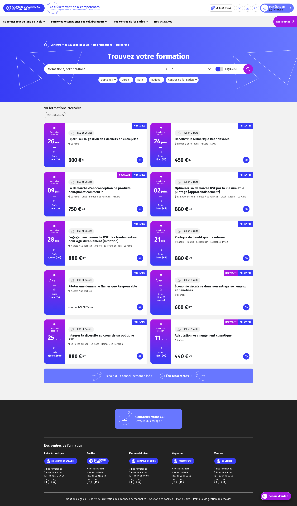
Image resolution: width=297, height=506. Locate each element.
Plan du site (183, 499)
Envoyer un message (148, 420)
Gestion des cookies (161, 499)
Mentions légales (76, 499)
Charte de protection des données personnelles (117, 499)
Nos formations (102, 44)
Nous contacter (53, 472)
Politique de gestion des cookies (212, 499)
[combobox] (188, 69)
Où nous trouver (221, 8)
